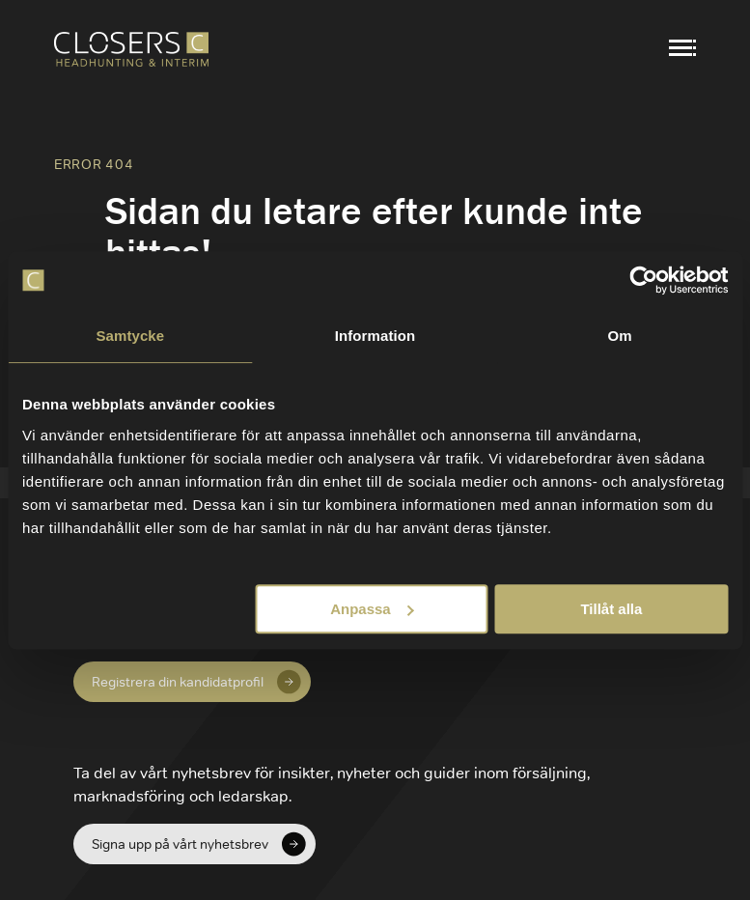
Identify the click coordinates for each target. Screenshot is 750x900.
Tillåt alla (611, 609)
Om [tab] (620, 335)
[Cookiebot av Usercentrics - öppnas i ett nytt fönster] (643, 280)
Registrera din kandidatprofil (178, 681)
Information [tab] (375, 335)
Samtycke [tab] (130, 335)
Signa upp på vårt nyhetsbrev (180, 844)
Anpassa (372, 609)
